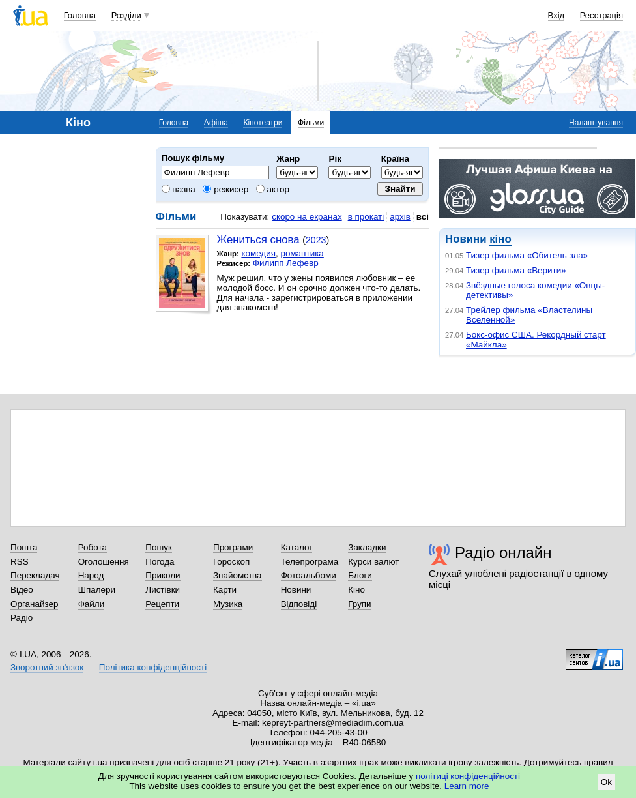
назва (178, 189)
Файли (91, 604)
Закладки (367, 547)
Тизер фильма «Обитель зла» (527, 255)
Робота (92, 547)
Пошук (158, 547)
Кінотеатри (262, 122)
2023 (316, 240)
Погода (159, 562)
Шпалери (96, 590)
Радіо (21, 618)
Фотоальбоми (308, 575)
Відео (21, 590)
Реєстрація (601, 15)
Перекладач (34, 575)
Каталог (297, 547)
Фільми (311, 122)
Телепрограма (310, 562)
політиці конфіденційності (468, 776)
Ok (606, 782)
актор (272, 189)
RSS (19, 562)
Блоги (360, 575)
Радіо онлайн (503, 552)
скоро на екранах (306, 217)
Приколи (162, 575)
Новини (296, 590)
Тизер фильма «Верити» (516, 270)
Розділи (126, 15)
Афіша (216, 122)
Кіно (356, 590)
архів (400, 217)
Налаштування (596, 122)
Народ (91, 575)
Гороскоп (231, 562)
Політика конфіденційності (153, 667)
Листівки (162, 590)
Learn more (466, 786)
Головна (80, 15)
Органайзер (34, 604)
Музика (227, 604)
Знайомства (237, 575)
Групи (359, 604)
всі (422, 217)
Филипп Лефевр (286, 263)
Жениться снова (258, 239)
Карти (225, 590)
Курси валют (373, 562)
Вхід (556, 15)
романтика (301, 253)
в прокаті (366, 217)
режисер (225, 189)
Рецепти (162, 604)
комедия (258, 253)
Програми (233, 547)
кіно (500, 239)
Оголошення (103, 562)
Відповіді (299, 604)
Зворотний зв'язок (46, 667)
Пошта (23, 547)
